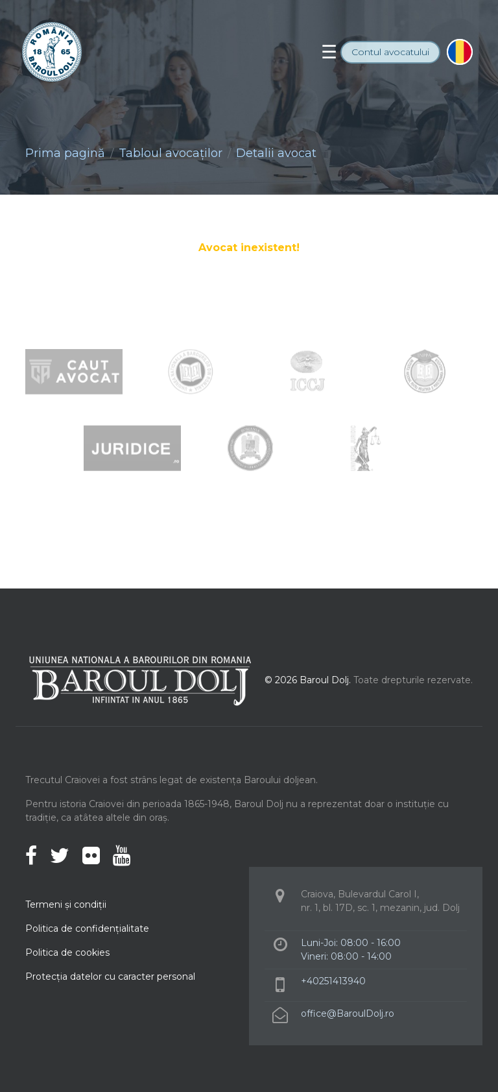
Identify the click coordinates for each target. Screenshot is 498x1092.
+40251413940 (333, 981)
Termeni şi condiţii (65, 904)
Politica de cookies (67, 952)
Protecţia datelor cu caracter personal (110, 976)
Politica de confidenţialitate (87, 928)
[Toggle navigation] (329, 52)
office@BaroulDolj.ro (347, 1013)
